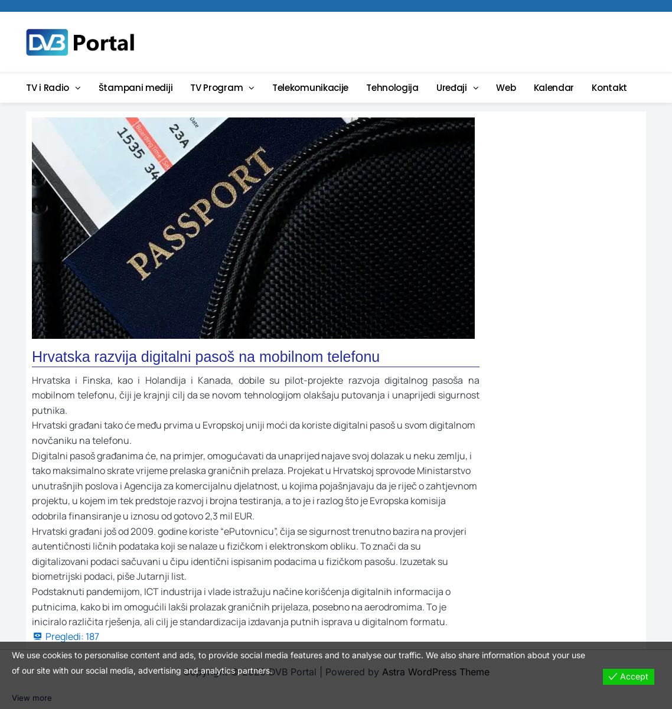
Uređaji (451, 87)
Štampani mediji (136, 87)
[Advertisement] (427, 41)
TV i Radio (47, 87)
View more (32, 698)
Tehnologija (392, 87)
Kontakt (609, 87)
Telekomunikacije (310, 87)
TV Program (216, 87)
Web (506, 87)
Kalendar (554, 87)
